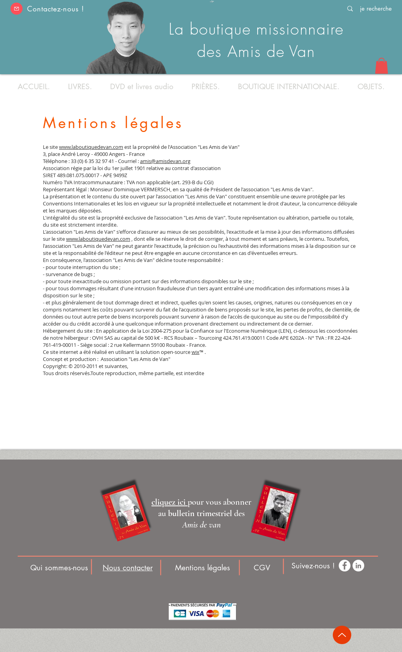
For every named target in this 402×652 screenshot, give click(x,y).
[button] (16, 8)
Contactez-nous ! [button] (55, 8)
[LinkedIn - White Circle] (358, 565)
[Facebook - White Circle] (344, 565)
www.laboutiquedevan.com (91, 146)
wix (195, 351)
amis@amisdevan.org (165, 161)
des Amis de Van (256, 51)
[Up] (342, 635)
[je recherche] (376, 8)
